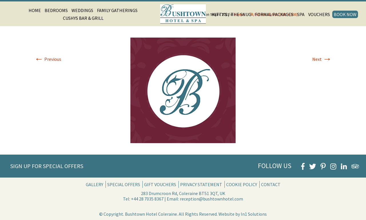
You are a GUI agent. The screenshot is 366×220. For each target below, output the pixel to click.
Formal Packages (274, 14)
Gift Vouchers (160, 184)
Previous (47, 59)
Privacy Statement (201, 184)
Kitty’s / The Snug (231, 14)
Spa (301, 14)
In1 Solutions (254, 214)
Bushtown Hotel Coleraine (151, 214)
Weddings (82, 10)
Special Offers (123, 184)
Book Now (345, 14)
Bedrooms (56, 10)
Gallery (94, 184)
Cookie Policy (241, 184)
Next (322, 59)
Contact (271, 184)
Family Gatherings (117, 10)
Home (35, 10)
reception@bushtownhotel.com (211, 199)
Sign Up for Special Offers (46, 166)
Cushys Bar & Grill (83, 18)
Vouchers (319, 14)
